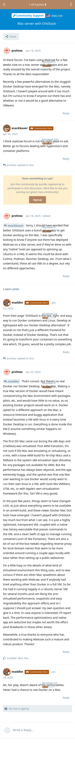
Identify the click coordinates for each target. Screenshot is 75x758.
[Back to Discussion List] (4, 4)
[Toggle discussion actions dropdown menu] (71, 4)
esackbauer (16, 225)
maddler (13, 381)
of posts (37, 4)
